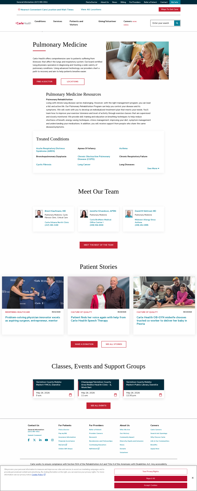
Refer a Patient (95, 430)
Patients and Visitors (76, 23)
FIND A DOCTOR (44, 81)
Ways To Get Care (169, 9)
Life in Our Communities (159, 441)
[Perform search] (177, 23)
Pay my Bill (62, 433)
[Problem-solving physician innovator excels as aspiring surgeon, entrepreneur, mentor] (33, 292)
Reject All (150, 478)
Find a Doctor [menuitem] (91, 2)
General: (32, 2)
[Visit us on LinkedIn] (40, 441)
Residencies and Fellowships (101, 441)
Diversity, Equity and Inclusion (131, 441)
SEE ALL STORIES (114, 344)
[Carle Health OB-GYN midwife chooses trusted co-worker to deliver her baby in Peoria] (164, 292)
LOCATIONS (72, 81)
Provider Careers (96, 433)
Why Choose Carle (157, 437)
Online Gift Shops (65, 449)
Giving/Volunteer (107, 21)
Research (93, 437)
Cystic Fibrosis (43, 164)
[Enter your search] (165, 23)
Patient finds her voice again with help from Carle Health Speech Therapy (98, 319)
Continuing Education (97, 445)
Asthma (123, 148)
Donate (123, 449)
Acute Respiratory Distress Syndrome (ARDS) (50, 150)
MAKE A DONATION (84, 344)
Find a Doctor (63, 430)
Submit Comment (35, 435)
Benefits (153, 445)
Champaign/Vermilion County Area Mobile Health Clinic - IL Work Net (96, 385)
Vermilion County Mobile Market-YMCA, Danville (48, 383)
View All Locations (91, 9)
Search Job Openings (158, 433)
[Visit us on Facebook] (29, 441)
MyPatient (94, 449)
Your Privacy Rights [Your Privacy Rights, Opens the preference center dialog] (151, 471)
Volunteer (124, 452)
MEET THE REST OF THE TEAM (98, 245)
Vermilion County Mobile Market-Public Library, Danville (142, 383)
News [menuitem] (114, 2)
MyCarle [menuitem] (174, 2)
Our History (124, 433)
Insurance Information (67, 437)
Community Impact (127, 437)
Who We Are (125, 430)
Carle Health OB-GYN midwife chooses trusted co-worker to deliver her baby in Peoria (162, 321)
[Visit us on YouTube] (46, 441)
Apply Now (154, 449)
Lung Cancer (84, 164)
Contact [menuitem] (164, 2)
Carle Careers (156, 430)
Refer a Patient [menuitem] (150, 2)
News (122, 445)
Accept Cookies (150, 485)
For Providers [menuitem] (135, 2)
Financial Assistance (66, 441)
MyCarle (62, 445)
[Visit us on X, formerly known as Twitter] (34, 441)
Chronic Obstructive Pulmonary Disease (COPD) (94, 158)
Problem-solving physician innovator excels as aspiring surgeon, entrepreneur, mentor (32, 319)
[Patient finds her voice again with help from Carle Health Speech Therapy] (98, 292)
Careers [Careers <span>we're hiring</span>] (130, 23)
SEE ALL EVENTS (98, 405)
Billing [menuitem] (123, 2)
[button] (153, 168)
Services (57, 21)
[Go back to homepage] (23, 23)
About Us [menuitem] (105, 2)
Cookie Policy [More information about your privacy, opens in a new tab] (37, 475)
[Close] (193, 478)
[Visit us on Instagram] (52, 441)
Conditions (40, 21)
